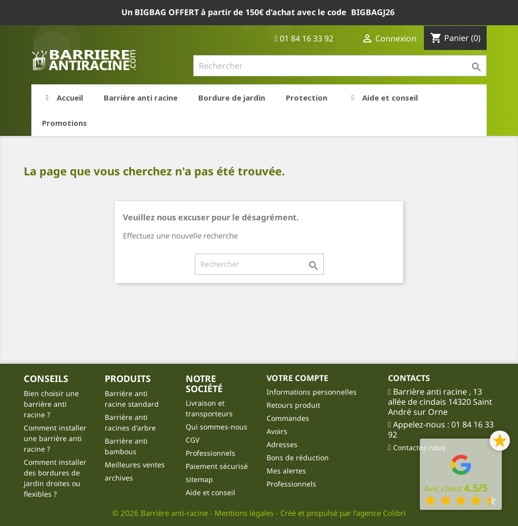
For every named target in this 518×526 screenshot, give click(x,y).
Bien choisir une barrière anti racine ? (51, 404)
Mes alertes (286, 470)
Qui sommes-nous (216, 427)
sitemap (199, 479)
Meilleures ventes (135, 464)
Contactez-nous (419, 447)
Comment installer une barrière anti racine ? (55, 438)
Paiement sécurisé (217, 466)
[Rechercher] (340, 65)
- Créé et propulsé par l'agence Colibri (341, 513)
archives (119, 478)
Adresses (282, 444)
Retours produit (293, 405)
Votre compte (297, 378)
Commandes (288, 418)
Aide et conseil (210, 492)
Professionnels (210, 453)
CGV (192, 440)
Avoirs (277, 431)
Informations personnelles (312, 392)
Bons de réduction (298, 457)
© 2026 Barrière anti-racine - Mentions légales (194, 513)
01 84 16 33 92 (304, 38)
